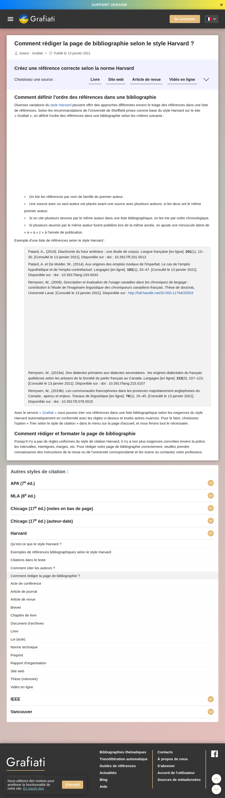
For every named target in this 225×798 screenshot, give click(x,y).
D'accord (73, 785)
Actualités (108, 773)
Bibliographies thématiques (123, 752)
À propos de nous (173, 759)
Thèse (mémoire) (24, 679)
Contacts (165, 752)
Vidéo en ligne (182, 79)
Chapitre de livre (23, 615)
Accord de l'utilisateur (176, 773)
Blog (103, 780)
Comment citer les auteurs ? (32, 568)
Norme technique (24, 647)
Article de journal (23, 591)
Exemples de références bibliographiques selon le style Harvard (60, 552)
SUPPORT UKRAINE (109, 5)
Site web (116, 79)
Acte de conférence (25, 583)
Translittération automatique (124, 759)
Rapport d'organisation (28, 663)
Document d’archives (27, 623)
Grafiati (37, 53)
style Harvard (60, 105)
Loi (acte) (17, 639)
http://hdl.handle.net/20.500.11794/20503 (160, 293)
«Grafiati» (48, 413)
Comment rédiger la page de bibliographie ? (45, 575)
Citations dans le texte (28, 560)
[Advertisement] (112, 156)
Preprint (16, 655)
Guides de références (118, 766)
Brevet (15, 607)
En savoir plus (33, 788)
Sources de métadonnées (179, 780)
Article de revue (146, 79)
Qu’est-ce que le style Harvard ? (35, 544)
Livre (95, 79)
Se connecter (184, 19)
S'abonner (166, 766)
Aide (103, 786)
